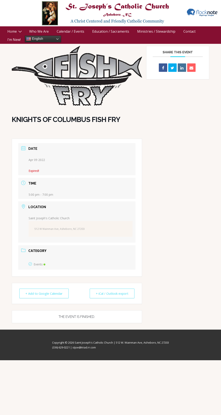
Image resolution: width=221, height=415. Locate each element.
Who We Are (39, 31)
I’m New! (14, 39)
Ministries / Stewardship (156, 31)
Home (15, 31)
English (34, 39)
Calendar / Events (70, 31)
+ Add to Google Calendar (44, 293)
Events (37, 264)
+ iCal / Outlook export (112, 293)
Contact (189, 31)
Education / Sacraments (110, 31)
